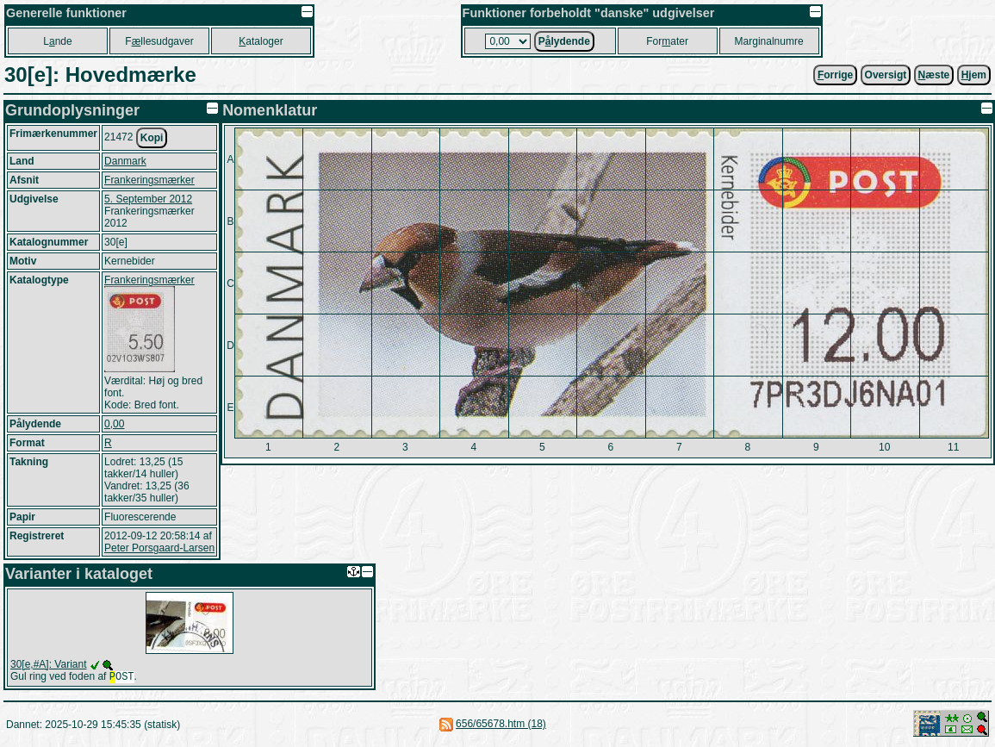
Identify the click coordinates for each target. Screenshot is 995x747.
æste (934, 75)
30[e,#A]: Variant (48, 664)
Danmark (125, 161)
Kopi (152, 138)
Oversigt (886, 75)
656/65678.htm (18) (501, 725)
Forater (667, 41)
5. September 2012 (148, 199)
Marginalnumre (769, 41)
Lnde (57, 41)
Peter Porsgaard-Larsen (159, 548)
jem (973, 75)
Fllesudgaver (159, 41)
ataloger (261, 41)
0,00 (114, 424)
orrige (835, 75)
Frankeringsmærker (149, 180)
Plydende (564, 41)
